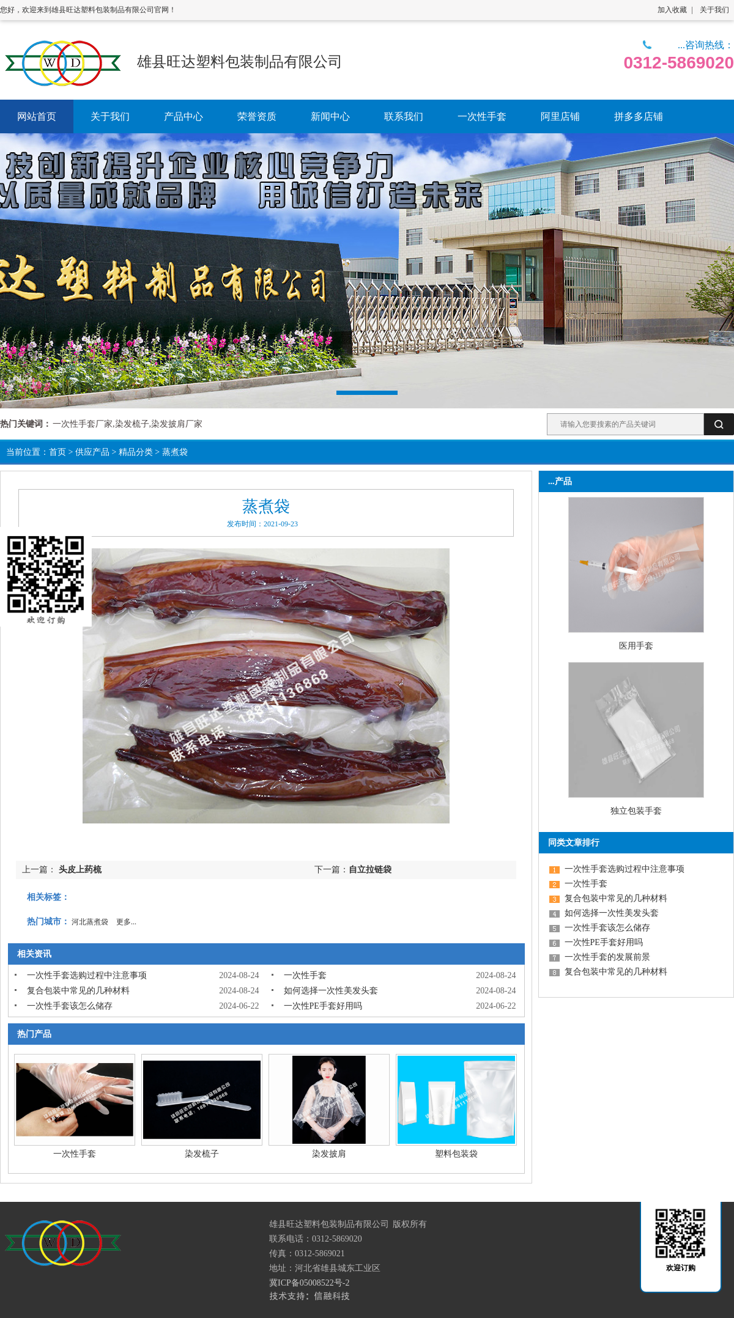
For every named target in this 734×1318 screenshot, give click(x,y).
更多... (126, 922)
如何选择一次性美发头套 (331, 990)
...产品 (560, 481)
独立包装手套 (636, 810)
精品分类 (136, 452)
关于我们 (714, 10)
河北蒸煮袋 (90, 922)
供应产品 (92, 452)
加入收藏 (672, 10)
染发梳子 (202, 1153)
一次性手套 (305, 975)
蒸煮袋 (175, 452)
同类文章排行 (573, 842)
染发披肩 (329, 1153)
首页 (57, 452)
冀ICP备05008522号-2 (309, 1282)
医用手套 (636, 645)
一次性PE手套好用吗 (323, 1006)
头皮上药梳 (80, 869)
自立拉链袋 (370, 869)
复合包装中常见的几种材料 (78, 990)
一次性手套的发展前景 (607, 957)
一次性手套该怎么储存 (70, 1006)
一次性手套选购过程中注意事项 (87, 975)
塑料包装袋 (456, 1153)
